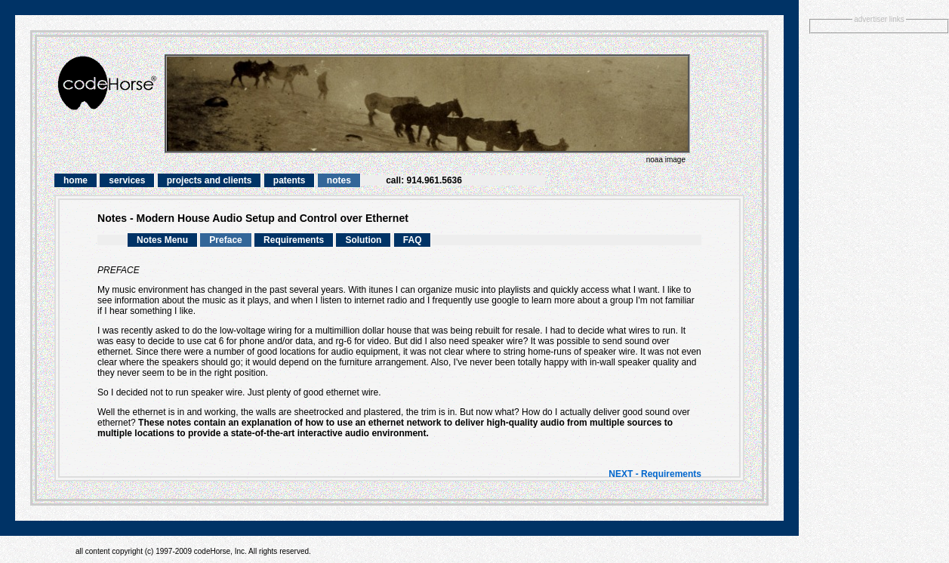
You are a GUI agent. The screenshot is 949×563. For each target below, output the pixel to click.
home (75, 180)
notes (339, 180)
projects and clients (209, 180)
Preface (225, 240)
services (127, 180)
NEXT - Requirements (655, 474)
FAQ (412, 240)
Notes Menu (162, 240)
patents (289, 180)
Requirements (293, 240)
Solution (363, 240)
